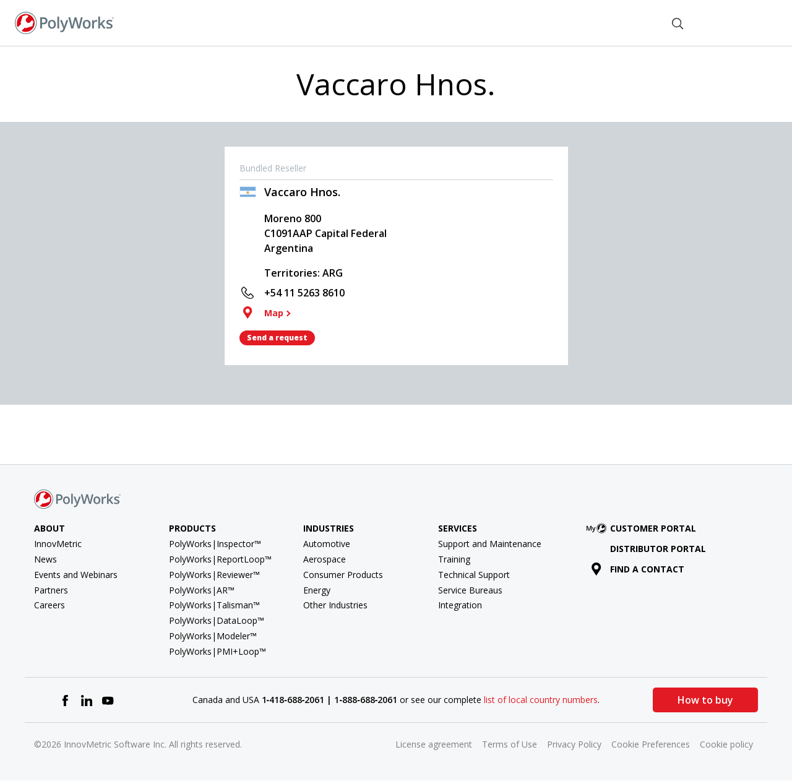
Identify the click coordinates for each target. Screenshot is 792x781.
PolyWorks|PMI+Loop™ (217, 651)
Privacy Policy (574, 744)
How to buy (705, 700)
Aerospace (324, 559)
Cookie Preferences (650, 744)
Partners (51, 590)
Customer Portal (643, 528)
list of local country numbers (541, 699)
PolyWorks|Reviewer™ (214, 574)
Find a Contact (615, 22)
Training (454, 559)
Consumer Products (343, 574)
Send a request (277, 337)
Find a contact (637, 569)
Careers (49, 605)
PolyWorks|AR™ (202, 590)
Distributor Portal (658, 548)
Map (273, 313)
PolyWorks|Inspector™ (215, 544)
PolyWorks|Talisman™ (214, 605)
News (45, 559)
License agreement (433, 744)
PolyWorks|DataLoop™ (216, 620)
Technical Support (474, 574)
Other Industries (335, 605)
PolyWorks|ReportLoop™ (220, 559)
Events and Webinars (76, 574)
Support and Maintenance (489, 544)
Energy (316, 590)
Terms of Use (509, 744)
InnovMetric (58, 544)
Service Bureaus (470, 590)
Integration (460, 605)
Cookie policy (726, 744)
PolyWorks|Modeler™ (213, 636)
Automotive (326, 544)
